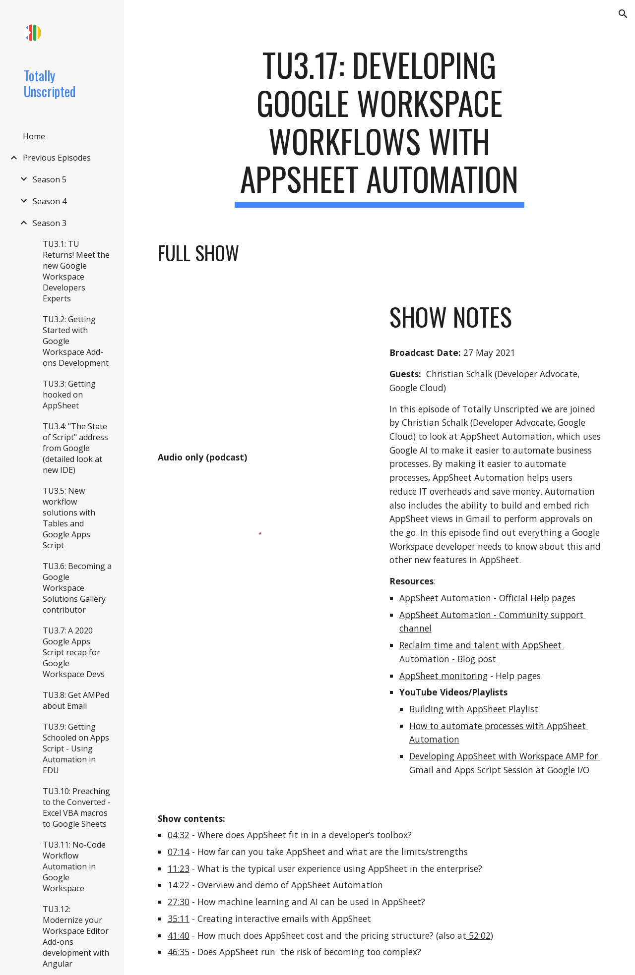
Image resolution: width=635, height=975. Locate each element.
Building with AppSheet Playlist (473, 709)
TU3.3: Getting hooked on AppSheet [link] (69, 394)
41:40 (179, 935)
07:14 (179, 852)
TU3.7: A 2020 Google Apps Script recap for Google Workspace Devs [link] (74, 652)
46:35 (179, 952)
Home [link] (34, 136)
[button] (623, 14)
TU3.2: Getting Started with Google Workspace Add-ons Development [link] (76, 341)
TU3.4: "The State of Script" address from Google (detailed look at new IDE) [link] (75, 448)
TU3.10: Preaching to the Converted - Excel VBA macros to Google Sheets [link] (77, 807)
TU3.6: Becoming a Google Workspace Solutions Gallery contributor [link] (77, 588)
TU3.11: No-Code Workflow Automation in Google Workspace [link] (74, 866)
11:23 (179, 868)
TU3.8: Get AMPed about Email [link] (76, 700)
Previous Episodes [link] (57, 157)
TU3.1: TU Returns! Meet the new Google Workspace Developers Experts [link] (76, 271)
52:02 (478, 935)
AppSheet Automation (445, 598)
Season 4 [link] (49, 201)
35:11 (179, 918)
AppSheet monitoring (443, 676)
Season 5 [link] (49, 179)
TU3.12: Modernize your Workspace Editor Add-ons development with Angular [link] (76, 936)
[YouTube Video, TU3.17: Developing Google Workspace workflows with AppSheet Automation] (264, 369)
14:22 (179, 885)
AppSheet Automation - (449, 615)
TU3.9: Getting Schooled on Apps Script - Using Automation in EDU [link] (76, 748)
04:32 (179, 835)
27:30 (179, 902)
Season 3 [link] (49, 223)
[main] (379, 127)
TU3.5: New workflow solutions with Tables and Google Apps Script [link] (69, 518)
